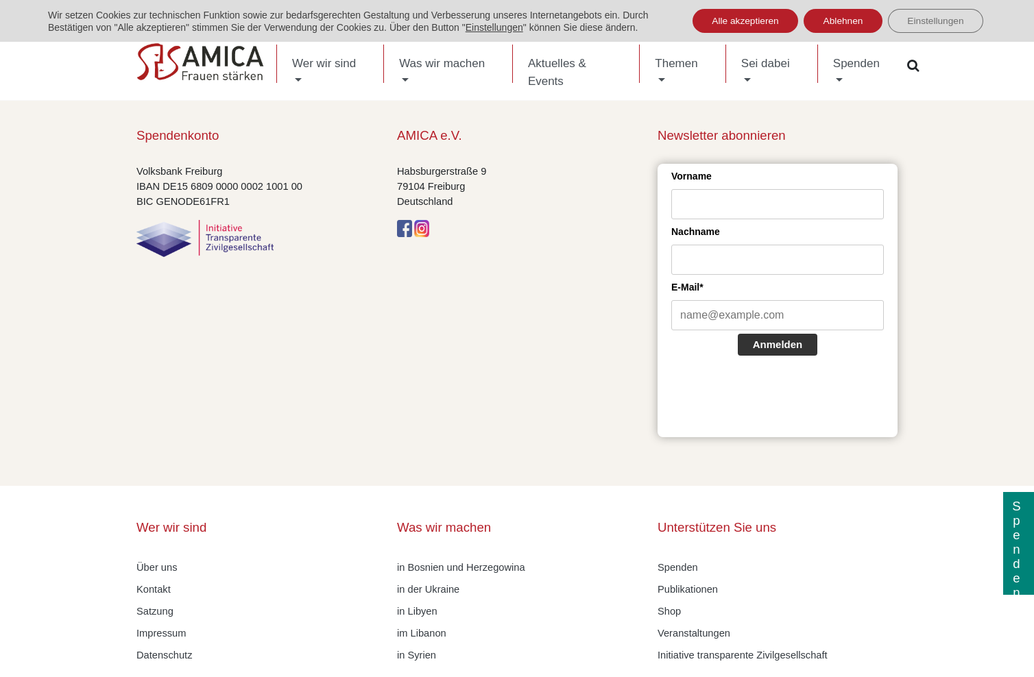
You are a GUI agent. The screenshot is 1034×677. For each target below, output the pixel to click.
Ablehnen (838, 21)
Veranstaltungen (694, 633)
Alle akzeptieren (737, 21)
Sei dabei (765, 63)
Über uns (156, 567)
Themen (676, 63)
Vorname (691, 176)
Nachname (695, 231)
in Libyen (417, 611)
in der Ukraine (428, 589)
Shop (669, 611)
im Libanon (421, 633)
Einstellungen (494, 27)
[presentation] (775, 398)
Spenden (856, 63)
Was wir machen (442, 63)
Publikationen (688, 589)
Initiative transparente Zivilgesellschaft (743, 655)
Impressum (161, 633)
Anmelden (778, 344)
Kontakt (153, 589)
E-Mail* (687, 287)
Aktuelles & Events (557, 72)
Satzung (154, 611)
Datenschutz (164, 655)
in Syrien (416, 655)
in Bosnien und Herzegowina (461, 567)
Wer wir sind (324, 63)
